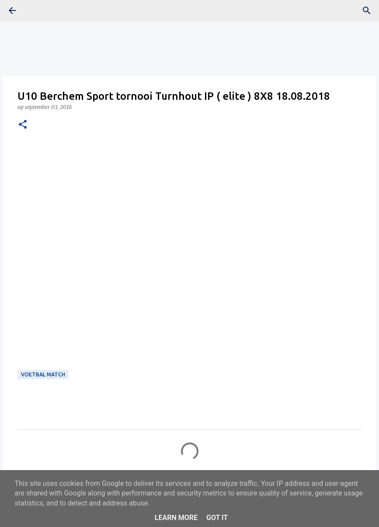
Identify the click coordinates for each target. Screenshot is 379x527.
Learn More (176, 517)
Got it (217, 517)
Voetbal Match (43, 374)
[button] (22, 125)
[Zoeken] (367, 10)
